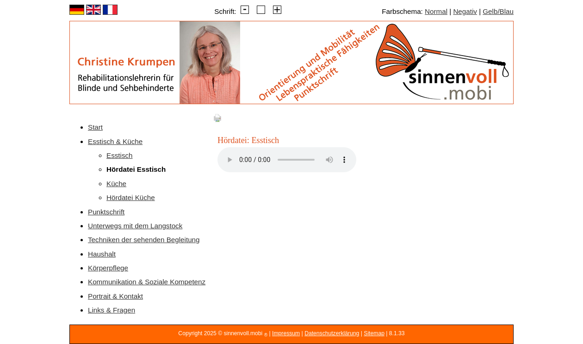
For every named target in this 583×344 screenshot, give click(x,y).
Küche (116, 184)
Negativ (465, 11)
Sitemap (374, 333)
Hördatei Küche (130, 197)
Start (95, 127)
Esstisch (119, 155)
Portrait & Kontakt (115, 296)
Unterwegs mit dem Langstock (135, 226)
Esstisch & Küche (115, 141)
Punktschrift (106, 212)
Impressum (286, 333)
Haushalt (102, 254)
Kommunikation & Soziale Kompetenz (146, 282)
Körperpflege (108, 268)
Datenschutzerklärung (331, 333)
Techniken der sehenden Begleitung (144, 240)
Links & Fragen (111, 310)
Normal (436, 11)
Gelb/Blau (498, 11)
